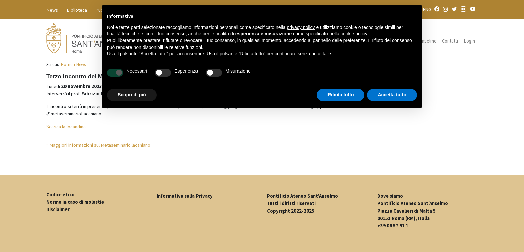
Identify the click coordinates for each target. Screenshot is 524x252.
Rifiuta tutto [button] (341, 94)
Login (469, 41)
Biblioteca (77, 10)
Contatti (450, 41)
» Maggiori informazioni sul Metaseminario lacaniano (98, 145)
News (52, 10)
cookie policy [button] (354, 33)
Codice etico (60, 195)
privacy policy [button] (301, 27)
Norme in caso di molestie (75, 202)
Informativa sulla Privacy (185, 196)
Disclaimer (58, 209)
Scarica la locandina (66, 126)
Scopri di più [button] (132, 94)
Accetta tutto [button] (392, 94)
